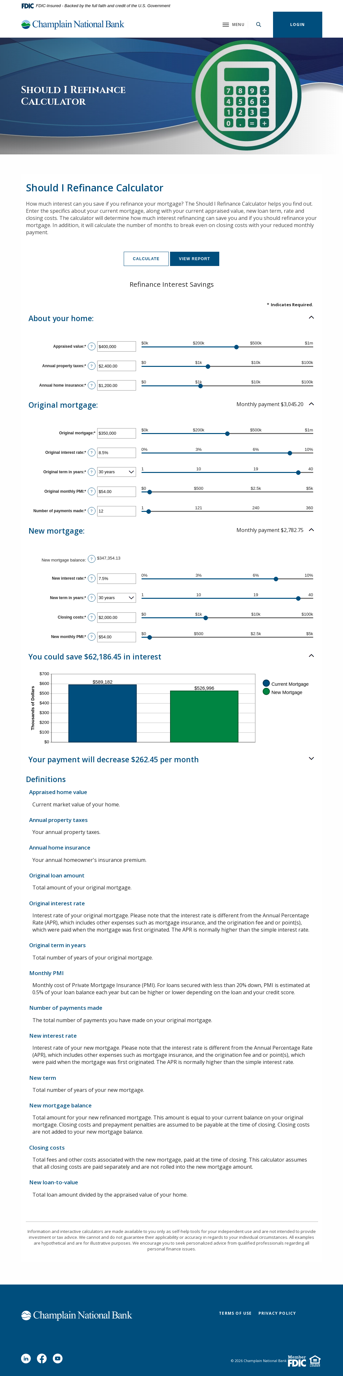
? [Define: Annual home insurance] (92, 385)
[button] (171, 319)
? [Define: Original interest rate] (92, 452)
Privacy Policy (277, 1313)
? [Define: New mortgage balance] (92, 559)
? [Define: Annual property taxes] (92, 366)
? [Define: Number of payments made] (92, 511)
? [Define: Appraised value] (92, 346)
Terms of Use (235, 1313)
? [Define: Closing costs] (92, 617)
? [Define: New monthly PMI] (92, 637)
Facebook (43, 1360)
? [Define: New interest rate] (92, 578)
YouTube (59, 1360)
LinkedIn (27, 1360)
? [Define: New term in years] (92, 598)
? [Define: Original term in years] (92, 472)
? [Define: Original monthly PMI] (92, 491)
